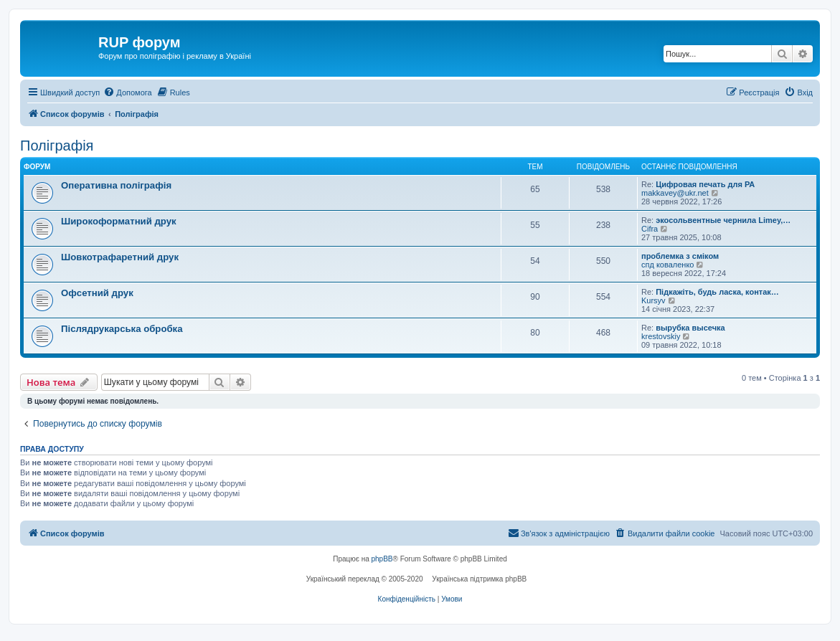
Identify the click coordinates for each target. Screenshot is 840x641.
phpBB (382, 559)
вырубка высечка (690, 327)
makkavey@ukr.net (675, 193)
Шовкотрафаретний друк (120, 257)
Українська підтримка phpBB (479, 579)
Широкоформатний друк (118, 221)
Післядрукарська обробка (122, 328)
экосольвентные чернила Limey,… (723, 220)
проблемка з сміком (680, 256)
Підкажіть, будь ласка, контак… (717, 292)
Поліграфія (56, 145)
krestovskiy (660, 336)
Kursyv (653, 300)
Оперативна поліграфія (116, 185)
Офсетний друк (97, 293)
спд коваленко (667, 264)
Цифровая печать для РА (705, 184)
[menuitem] (127, 92)
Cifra (649, 228)
